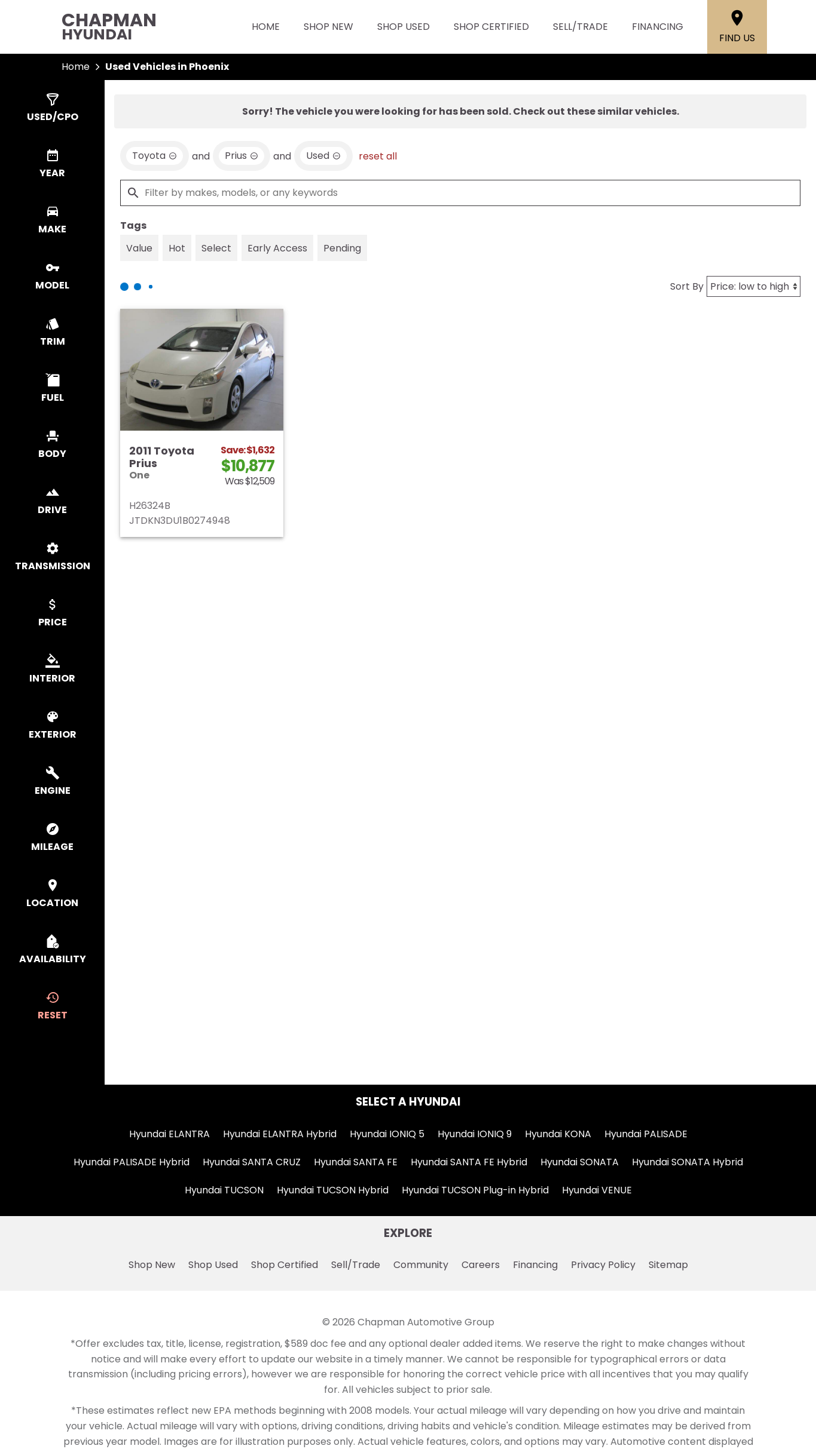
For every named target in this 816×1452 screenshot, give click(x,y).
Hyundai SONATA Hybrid (687, 1162)
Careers (481, 1265)
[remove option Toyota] (154, 156)
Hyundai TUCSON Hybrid (333, 1190)
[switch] (52, 108)
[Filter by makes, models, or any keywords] (460, 193)
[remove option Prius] (241, 156)
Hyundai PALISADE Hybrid (132, 1162)
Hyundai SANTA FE (356, 1162)
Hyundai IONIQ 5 (387, 1134)
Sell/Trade (580, 26)
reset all (378, 156)
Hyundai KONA (558, 1134)
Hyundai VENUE (597, 1190)
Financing (657, 26)
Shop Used (403, 26)
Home (266, 26)
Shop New (328, 26)
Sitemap (668, 1265)
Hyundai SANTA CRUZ (252, 1162)
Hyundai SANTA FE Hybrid (469, 1162)
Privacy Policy (603, 1265)
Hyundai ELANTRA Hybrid (280, 1134)
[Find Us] (737, 27)
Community (420, 1265)
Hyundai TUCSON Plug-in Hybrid (475, 1190)
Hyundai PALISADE (645, 1134)
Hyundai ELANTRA (169, 1134)
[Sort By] (753, 286)
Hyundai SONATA (579, 1162)
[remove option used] (323, 156)
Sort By (687, 286)
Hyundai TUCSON (224, 1190)
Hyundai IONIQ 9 (475, 1134)
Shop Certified (491, 26)
